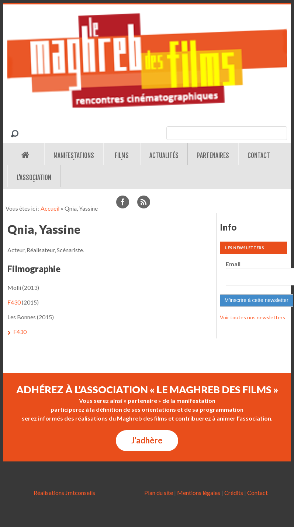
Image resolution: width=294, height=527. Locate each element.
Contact (259, 155)
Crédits (233, 492)
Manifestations (73, 155)
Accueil (50, 208)
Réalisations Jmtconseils (64, 492)
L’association (34, 178)
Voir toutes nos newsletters (252, 317)
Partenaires (213, 155)
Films (122, 155)
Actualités (164, 155)
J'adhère (147, 440)
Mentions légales (198, 492)
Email (233, 263)
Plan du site (158, 492)
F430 (14, 302)
